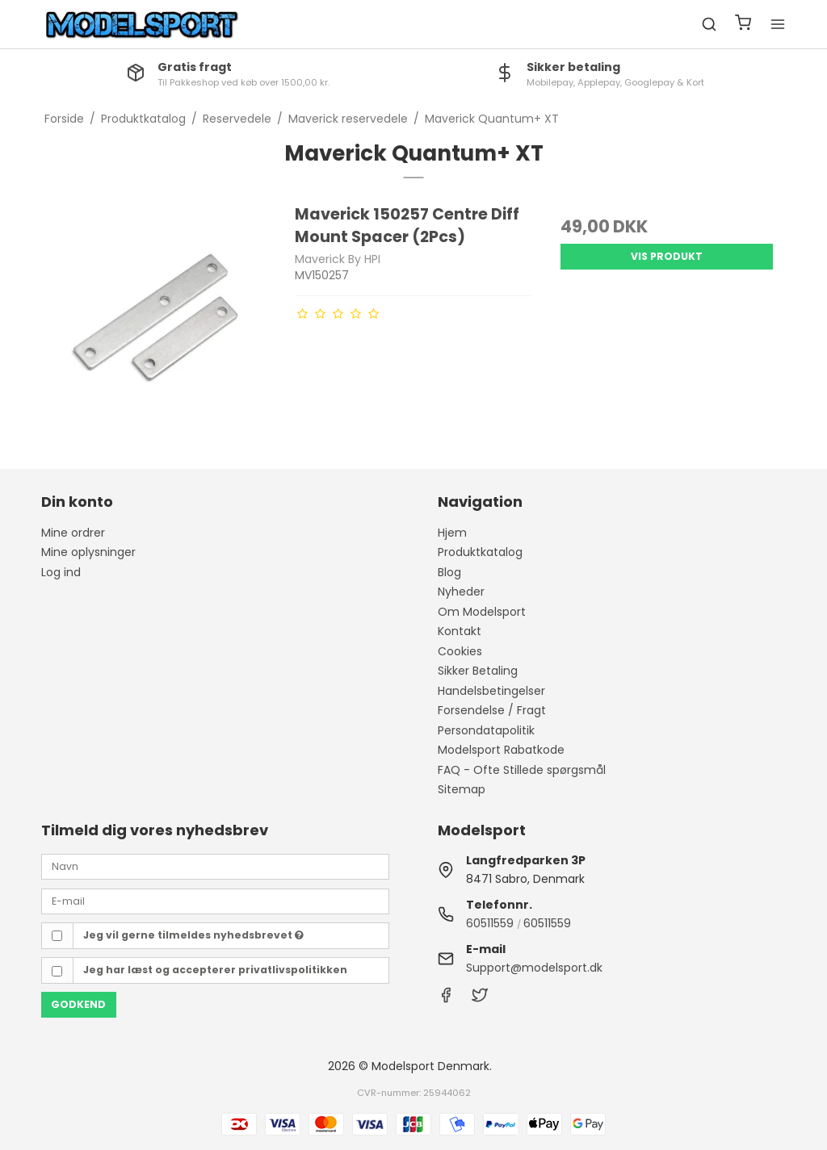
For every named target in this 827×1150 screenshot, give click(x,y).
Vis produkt (667, 256)
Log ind (61, 572)
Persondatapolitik (486, 730)
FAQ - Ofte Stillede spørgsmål (522, 770)
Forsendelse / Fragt (492, 710)
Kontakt (459, 631)
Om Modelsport (482, 612)
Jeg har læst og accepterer (215, 969)
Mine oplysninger (88, 552)
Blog (449, 572)
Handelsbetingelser (491, 691)
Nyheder (461, 591)
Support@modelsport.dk (534, 968)
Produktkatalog (480, 552)
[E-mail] (215, 901)
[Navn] (215, 866)
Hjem (452, 533)
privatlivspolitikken (292, 969)
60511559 (490, 923)
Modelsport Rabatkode (501, 750)
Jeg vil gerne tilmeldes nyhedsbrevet (193, 935)
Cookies (460, 651)
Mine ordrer (73, 533)
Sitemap (461, 789)
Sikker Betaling (478, 671)
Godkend (78, 1004)
